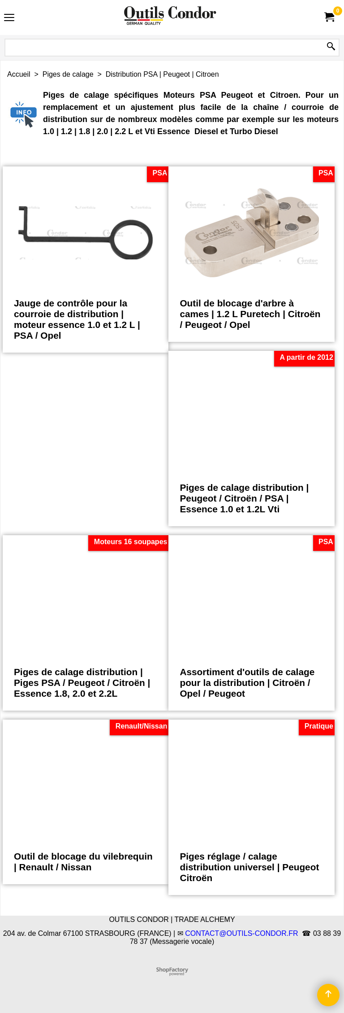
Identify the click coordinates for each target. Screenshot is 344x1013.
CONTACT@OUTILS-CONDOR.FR (241, 933)
